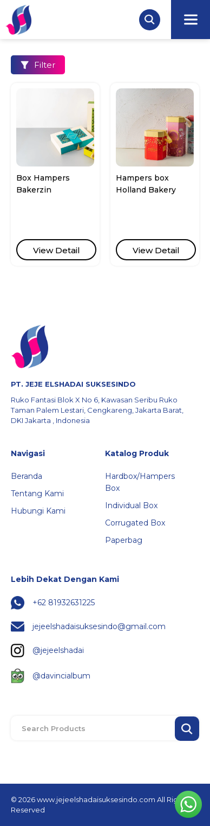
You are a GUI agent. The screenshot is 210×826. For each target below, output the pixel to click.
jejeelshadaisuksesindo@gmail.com (99, 626)
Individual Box (131, 505)
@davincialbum (61, 676)
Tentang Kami (37, 493)
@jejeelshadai (58, 650)
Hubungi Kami (38, 511)
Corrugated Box (135, 523)
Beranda (26, 476)
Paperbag (123, 540)
